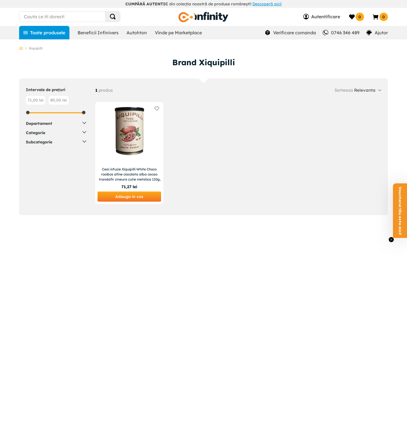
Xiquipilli (35, 48)
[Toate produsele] (44, 32)
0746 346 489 (345, 32)
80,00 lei (58, 100)
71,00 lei (36, 100)
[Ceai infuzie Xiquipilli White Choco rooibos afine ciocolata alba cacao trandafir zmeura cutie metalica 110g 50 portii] (129, 153)
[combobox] (80, 16)
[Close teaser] (391, 239)
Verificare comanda (294, 32)
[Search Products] (112, 17)
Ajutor (381, 32)
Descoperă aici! (267, 3)
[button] (56, 123)
